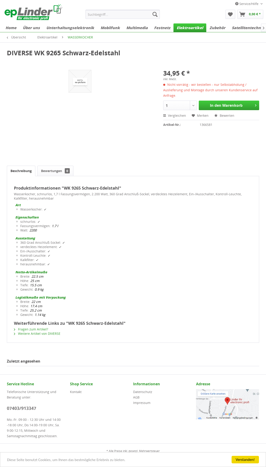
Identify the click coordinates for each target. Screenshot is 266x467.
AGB (136, 397)
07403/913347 (21, 408)
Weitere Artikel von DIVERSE (37, 333)
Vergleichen (174, 115)
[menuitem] (122, 14)
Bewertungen (55, 170)
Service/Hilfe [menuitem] (247, 4)
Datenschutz (142, 392)
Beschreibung (21, 171)
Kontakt (76, 392)
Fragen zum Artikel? (31, 329)
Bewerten (224, 115)
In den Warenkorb (233, 105)
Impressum (141, 403)
